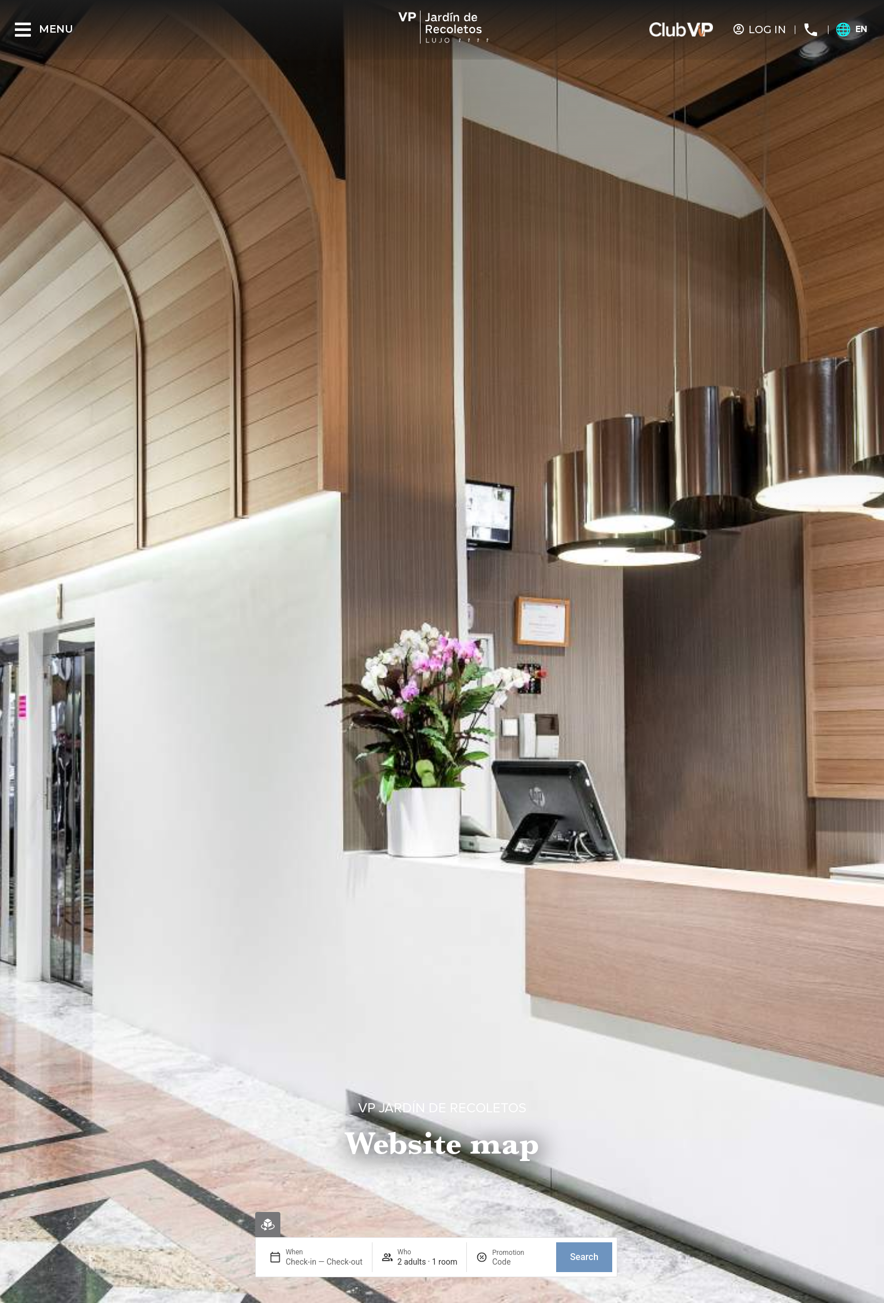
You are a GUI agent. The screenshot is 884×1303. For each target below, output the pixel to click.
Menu (56, 29)
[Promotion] (519, 1261)
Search (584, 1256)
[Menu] (23, 30)
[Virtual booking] (268, 1224)
